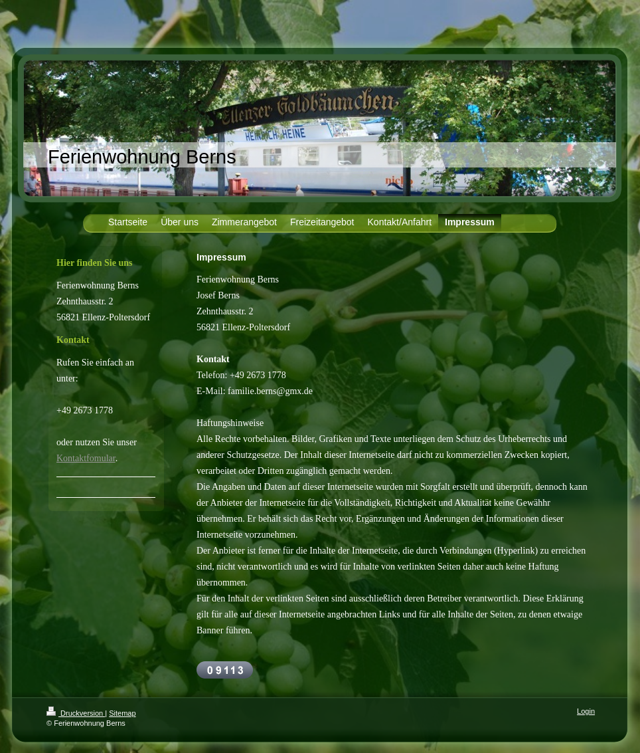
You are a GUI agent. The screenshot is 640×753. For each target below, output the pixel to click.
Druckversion (75, 713)
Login (586, 711)
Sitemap (122, 713)
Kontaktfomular (86, 458)
